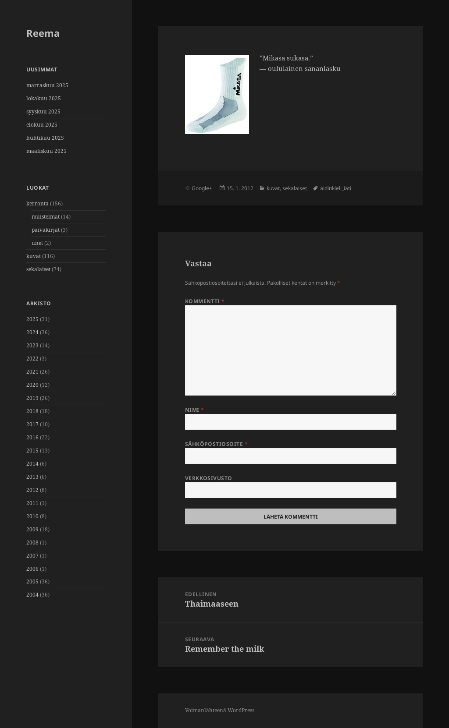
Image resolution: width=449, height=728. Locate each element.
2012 (32, 490)
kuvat (33, 256)
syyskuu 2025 (43, 111)
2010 (32, 516)
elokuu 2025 (41, 124)
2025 (32, 319)
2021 (32, 371)
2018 (32, 411)
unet (37, 243)
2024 (32, 332)
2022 (32, 358)
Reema (43, 32)
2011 (32, 503)
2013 (32, 477)
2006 (32, 569)
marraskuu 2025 (47, 85)
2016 (32, 437)
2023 (32, 345)
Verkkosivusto (208, 478)
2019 (32, 398)
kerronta (37, 203)
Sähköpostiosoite (216, 444)
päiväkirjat (46, 229)
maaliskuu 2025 (46, 151)
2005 (32, 581)
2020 (32, 385)
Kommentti (205, 301)
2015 (32, 450)
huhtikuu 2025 (45, 137)
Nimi (194, 409)
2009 (32, 529)
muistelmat (46, 216)
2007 (32, 555)
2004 (32, 594)
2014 (32, 463)
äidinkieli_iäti (335, 188)
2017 (32, 424)
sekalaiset (38, 269)
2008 (32, 542)
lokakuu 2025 (43, 98)
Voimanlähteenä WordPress (219, 710)
